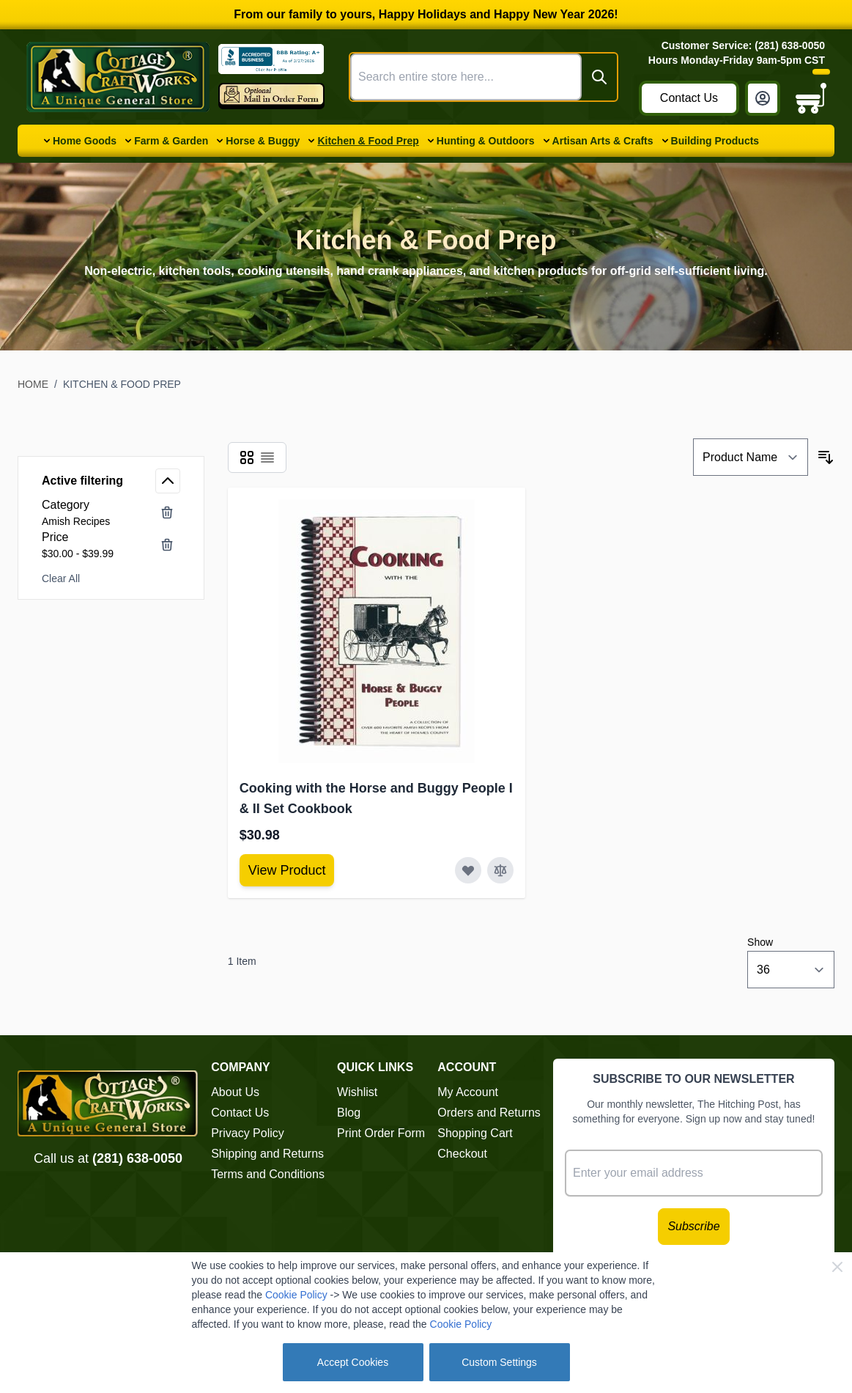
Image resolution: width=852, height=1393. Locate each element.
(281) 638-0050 (137, 1158)
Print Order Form (381, 1133)
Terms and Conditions (268, 1174)
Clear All (61, 578)
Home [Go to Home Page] (33, 384)
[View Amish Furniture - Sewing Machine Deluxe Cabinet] (287, 870)
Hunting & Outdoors (486, 141)
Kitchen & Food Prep (367, 141)
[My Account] (762, 98)
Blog (348, 1112)
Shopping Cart (474, 1133)
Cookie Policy (296, 1295)
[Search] (599, 77)
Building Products (715, 141)
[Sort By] (750, 457)
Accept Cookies (352, 1362)
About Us (235, 1092)
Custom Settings (499, 1362)
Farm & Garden (171, 141)
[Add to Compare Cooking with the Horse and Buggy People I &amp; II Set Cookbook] (500, 870)
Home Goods (84, 141)
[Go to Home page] (118, 77)
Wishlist (357, 1092)
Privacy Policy (247, 1133)
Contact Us (689, 98)
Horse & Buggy (263, 141)
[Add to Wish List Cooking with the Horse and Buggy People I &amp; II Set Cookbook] (468, 870)
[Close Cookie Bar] (837, 1267)
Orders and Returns (489, 1112)
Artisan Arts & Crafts (602, 141)
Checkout (462, 1153)
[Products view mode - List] (267, 457)
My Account (467, 1092)
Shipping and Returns (267, 1153)
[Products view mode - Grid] (247, 457)
